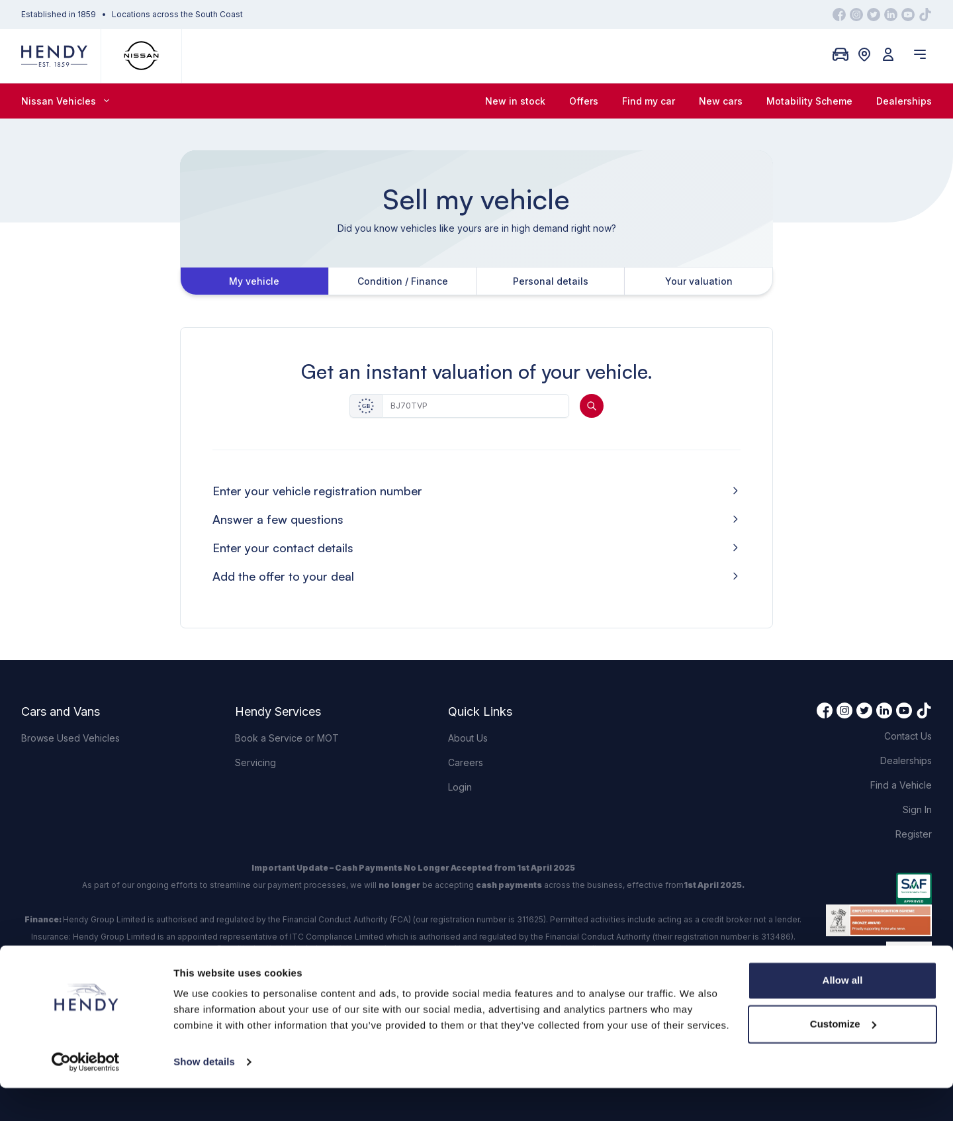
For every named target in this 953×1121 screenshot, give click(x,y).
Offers (583, 101)
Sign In (917, 809)
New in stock (515, 101)
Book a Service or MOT (287, 738)
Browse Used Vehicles (70, 738)
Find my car (648, 101)
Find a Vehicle (901, 785)
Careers (465, 762)
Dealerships (904, 101)
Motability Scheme (809, 101)
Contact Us (908, 736)
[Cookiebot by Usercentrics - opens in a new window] (86, 1095)
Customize (843, 1056)
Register (913, 834)
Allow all (843, 1013)
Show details (204, 1094)
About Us (468, 738)
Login (460, 787)
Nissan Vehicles (65, 101)
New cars (721, 101)
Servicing (255, 762)
